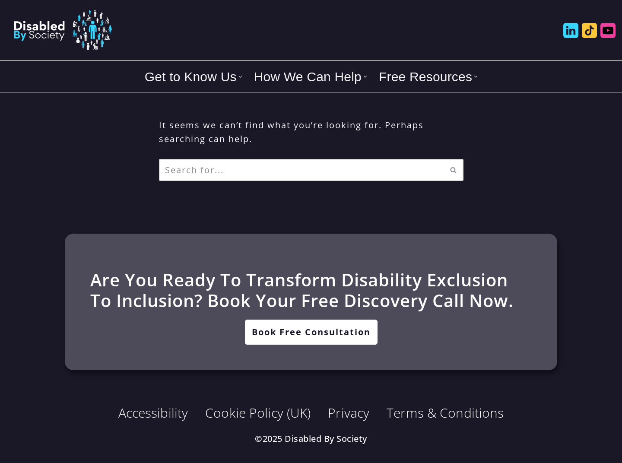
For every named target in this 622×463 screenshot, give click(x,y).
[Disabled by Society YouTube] (608, 30)
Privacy (348, 413)
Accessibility (153, 413)
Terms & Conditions (445, 413)
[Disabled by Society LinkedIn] (570, 30)
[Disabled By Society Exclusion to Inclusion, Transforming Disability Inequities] (62, 30)
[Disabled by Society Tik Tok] (589, 30)
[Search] (301, 170)
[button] (240, 76)
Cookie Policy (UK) (258, 413)
